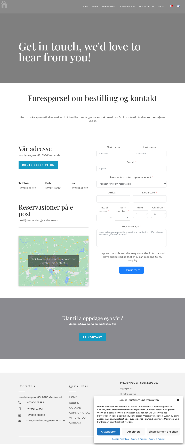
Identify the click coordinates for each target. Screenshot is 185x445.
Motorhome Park (127, 6)
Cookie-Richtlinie (120, 439)
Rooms (95, 6)
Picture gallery (146, 6)
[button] (178, 400)
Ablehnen (133, 431)
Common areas (108, 6)
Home (85, 6)
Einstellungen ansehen (163, 431)
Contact (162, 6)
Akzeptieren (108, 431)
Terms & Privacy (139, 439)
